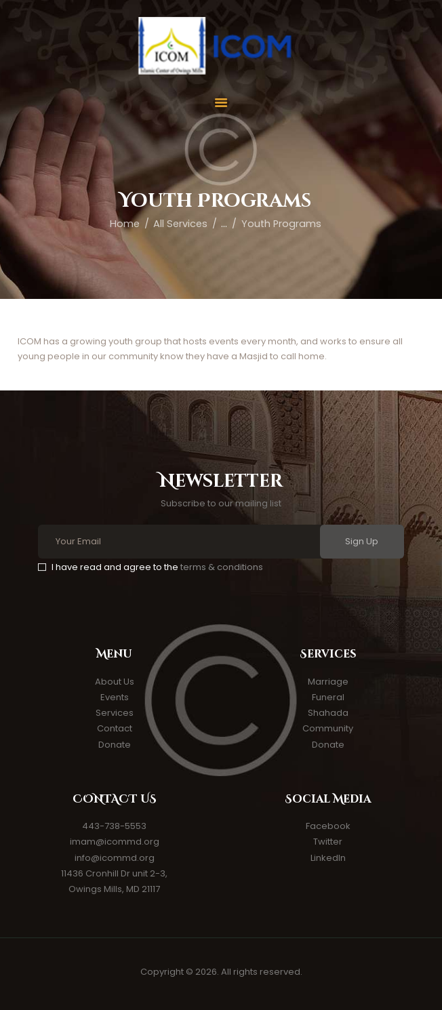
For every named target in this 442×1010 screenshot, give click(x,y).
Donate (114, 744)
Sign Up (361, 541)
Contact (114, 728)
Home (125, 223)
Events (114, 697)
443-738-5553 (114, 826)
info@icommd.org (115, 857)
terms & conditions (221, 567)
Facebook (328, 826)
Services (115, 712)
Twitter (327, 841)
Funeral (328, 697)
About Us (114, 681)
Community (327, 728)
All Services (180, 223)
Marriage (328, 681)
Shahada (328, 712)
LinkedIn (328, 857)
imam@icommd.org (114, 841)
